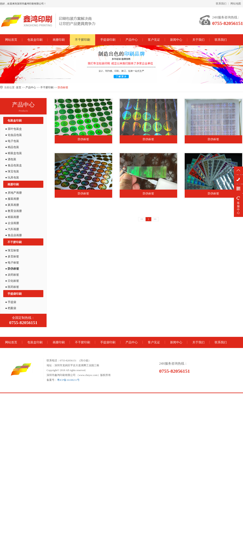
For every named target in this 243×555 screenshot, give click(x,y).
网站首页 (11, 39)
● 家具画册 (12, 204)
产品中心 (132, 39)
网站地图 (235, 3)
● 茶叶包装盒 (13, 128)
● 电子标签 (12, 262)
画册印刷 (59, 39)
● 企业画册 (12, 223)
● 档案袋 (10, 308)
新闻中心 (176, 39)
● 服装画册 (12, 198)
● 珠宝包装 (12, 171)
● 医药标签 (12, 286)
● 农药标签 (12, 274)
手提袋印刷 (107, 39)
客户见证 (154, 39)
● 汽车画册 (12, 229)
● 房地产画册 (13, 192)
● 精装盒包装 (13, 153)
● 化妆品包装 (13, 135)
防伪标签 (63, 87)
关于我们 (198, 39)
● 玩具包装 (12, 177)
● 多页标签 (12, 256)
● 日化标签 (12, 280)
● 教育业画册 (13, 210)
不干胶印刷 (82, 39)
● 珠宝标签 (12, 250)
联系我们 (221, 3)
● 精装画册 (12, 217)
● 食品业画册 (13, 235)
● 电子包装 (12, 141)
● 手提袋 (10, 302)
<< (141, 219)
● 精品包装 (12, 147)
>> (155, 219)
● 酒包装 (10, 159)
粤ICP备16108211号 (68, 379)
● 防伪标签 (12, 268)
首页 (18, 87)
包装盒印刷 (35, 39)
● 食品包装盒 (13, 165)
